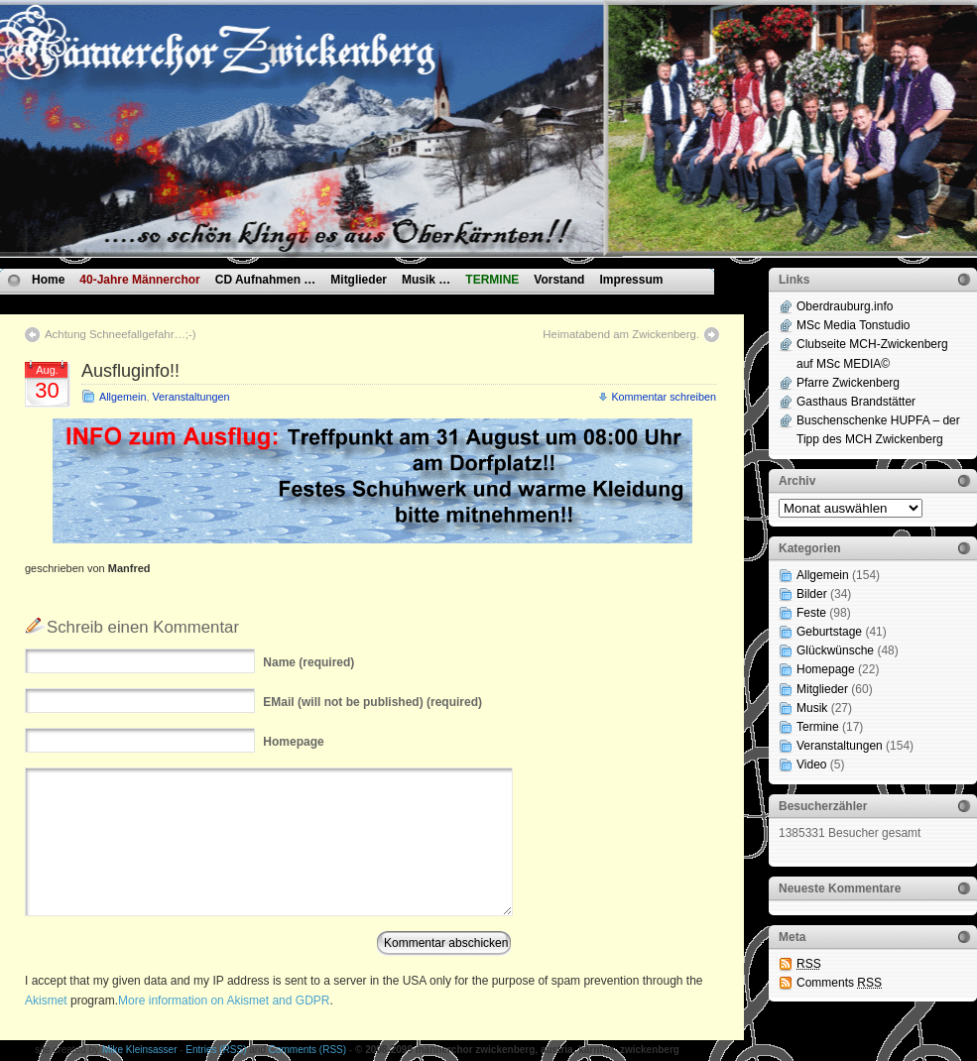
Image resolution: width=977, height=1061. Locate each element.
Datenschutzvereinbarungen (111, 302)
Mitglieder (358, 280)
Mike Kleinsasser (140, 1049)
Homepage (825, 669)
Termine (817, 727)
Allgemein (122, 397)
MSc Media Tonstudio (853, 325)
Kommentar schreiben (663, 397)
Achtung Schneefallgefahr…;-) (120, 334)
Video (811, 764)
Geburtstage (829, 632)
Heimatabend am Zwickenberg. (621, 334)
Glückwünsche (835, 650)
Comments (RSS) (307, 1049)
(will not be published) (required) (372, 702)
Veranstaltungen (190, 397)
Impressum (631, 280)
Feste (811, 613)
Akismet (46, 1000)
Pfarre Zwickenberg (848, 383)
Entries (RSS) (215, 1049)
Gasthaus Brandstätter (856, 402)
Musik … (426, 280)
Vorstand (559, 280)
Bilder (811, 594)
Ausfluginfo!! (130, 371)
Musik (811, 708)
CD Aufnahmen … (265, 280)
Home (48, 280)
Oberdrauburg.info (844, 306)
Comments (839, 983)
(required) (308, 662)
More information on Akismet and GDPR (223, 1000)
